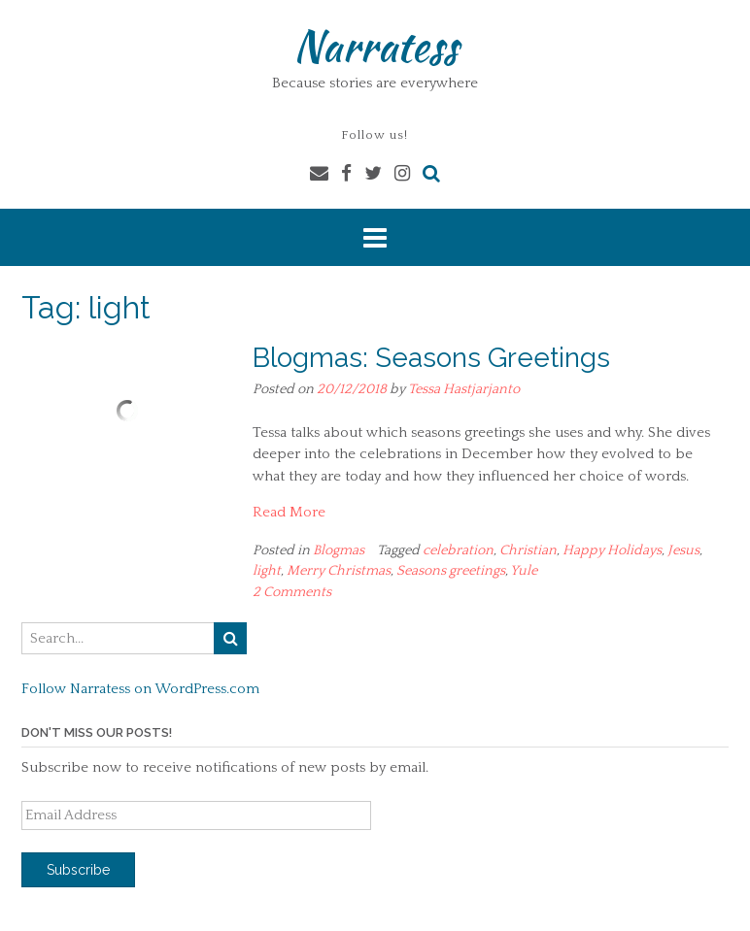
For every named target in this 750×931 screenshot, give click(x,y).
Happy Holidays (612, 550)
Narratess (375, 46)
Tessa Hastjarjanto (464, 389)
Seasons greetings (450, 571)
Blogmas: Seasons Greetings (431, 358)
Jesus (683, 550)
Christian (528, 550)
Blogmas (338, 550)
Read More (289, 512)
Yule (523, 571)
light (267, 571)
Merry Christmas (339, 571)
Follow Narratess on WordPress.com (140, 689)
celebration (458, 550)
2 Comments (292, 592)
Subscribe (78, 870)
